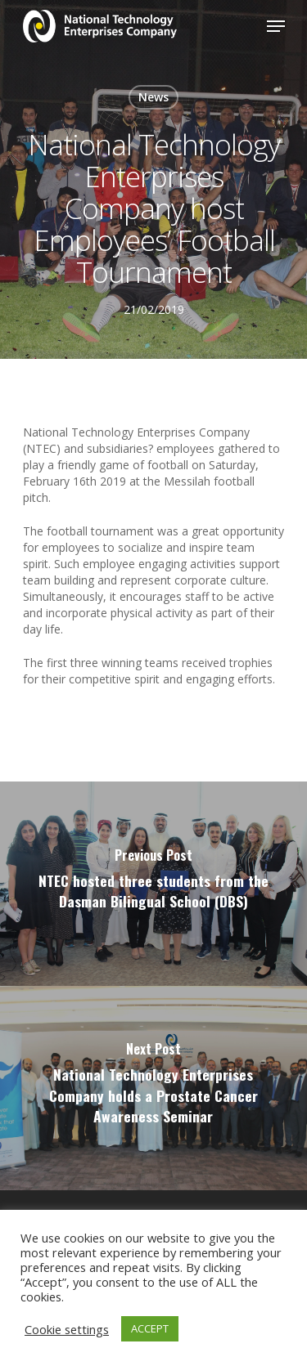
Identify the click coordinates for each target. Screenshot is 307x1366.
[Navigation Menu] (276, 26)
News (153, 97)
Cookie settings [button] (67, 1329)
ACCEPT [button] (150, 1328)
